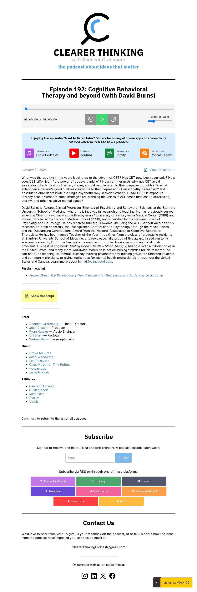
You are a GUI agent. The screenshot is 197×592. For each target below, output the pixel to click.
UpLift (33, 401)
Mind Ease (36, 394)
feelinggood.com (100, 261)
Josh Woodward (41, 357)
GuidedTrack (38, 390)
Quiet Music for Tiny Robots (49, 365)
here (32, 418)
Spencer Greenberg (43, 324)
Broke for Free (40, 353)
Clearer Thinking (41, 386)
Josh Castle (37, 328)
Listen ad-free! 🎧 (176, 582)
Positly (34, 398)
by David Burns (96, 275)
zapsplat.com (39, 372)
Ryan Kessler (38, 331)
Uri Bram (36, 335)
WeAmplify (37, 339)
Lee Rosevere (39, 361)
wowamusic (37, 368)
